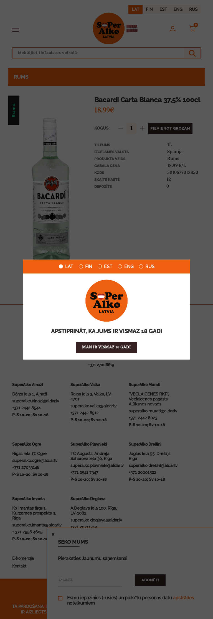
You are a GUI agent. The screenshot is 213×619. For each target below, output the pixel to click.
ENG (125, 266)
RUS (146, 266)
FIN (85, 266)
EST (105, 266)
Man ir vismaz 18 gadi (106, 347)
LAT (66, 266)
